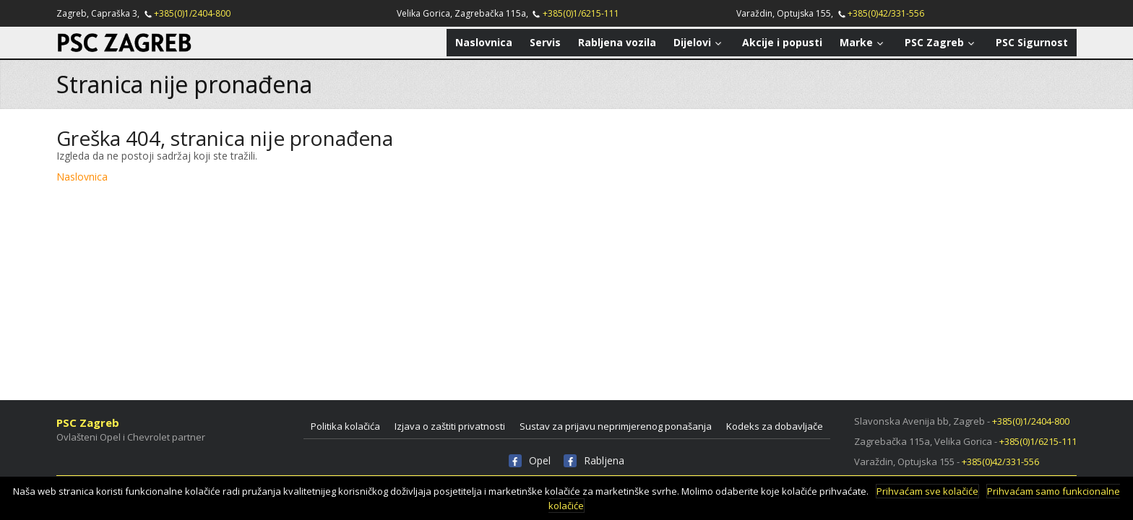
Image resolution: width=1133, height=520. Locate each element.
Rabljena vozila (617, 42)
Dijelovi (699, 42)
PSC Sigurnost (1032, 42)
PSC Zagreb (941, 42)
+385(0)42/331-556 (886, 13)
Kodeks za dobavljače (774, 426)
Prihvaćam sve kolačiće (927, 491)
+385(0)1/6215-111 (581, 13)
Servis (545, 42)
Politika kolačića (345, 426)
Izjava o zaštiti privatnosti (450, 426)
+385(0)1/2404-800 (192, 13)
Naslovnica (483, 42)
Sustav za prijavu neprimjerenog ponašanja (616, 426)
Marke (863, 42)
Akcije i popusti (782, 42)
